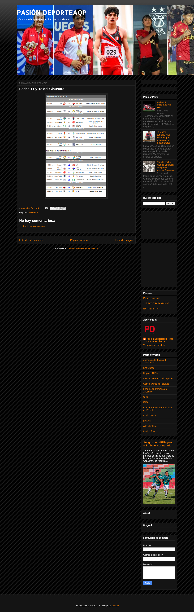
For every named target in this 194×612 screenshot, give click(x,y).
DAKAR (147, 420)
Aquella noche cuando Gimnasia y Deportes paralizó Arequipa (165, 166)
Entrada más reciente (31, 240)
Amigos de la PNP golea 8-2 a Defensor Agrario (158, 444)
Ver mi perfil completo (154, 345)
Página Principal (79, 240)
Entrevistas (148, 368)
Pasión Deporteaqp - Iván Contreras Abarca (160, 340)
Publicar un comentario (34, 226)
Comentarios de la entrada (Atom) (83, 248)
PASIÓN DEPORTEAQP (51, 12)
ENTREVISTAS (151, 308)
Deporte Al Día (150, 373)
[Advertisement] (159, 225)
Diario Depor (149, 415)
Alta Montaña (150, 426)
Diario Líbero (149, 431)
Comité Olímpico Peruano (156, 384)
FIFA (145, 402)
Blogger (115, 605)
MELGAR (33, 212)
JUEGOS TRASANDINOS (156, 303)
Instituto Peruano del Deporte (157, 378)
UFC (145, 397)
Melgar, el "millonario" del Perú (164, 105)
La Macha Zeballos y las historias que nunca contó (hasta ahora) (163, 137)
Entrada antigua (124, 240)
